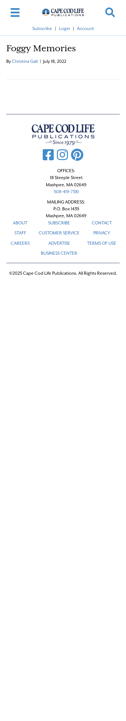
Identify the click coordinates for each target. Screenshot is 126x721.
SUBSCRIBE (59, 222)
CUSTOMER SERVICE (59, 232)
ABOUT (20, 222)
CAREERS (20, 243)
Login (64, 28)
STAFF (20, 232)
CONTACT (102, 222)
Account (85, 28)
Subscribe (42, 28)
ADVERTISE (59, 243)
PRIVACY (101, 232)
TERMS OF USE (101, 243)
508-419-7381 (66, 191)
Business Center (59, 253)
